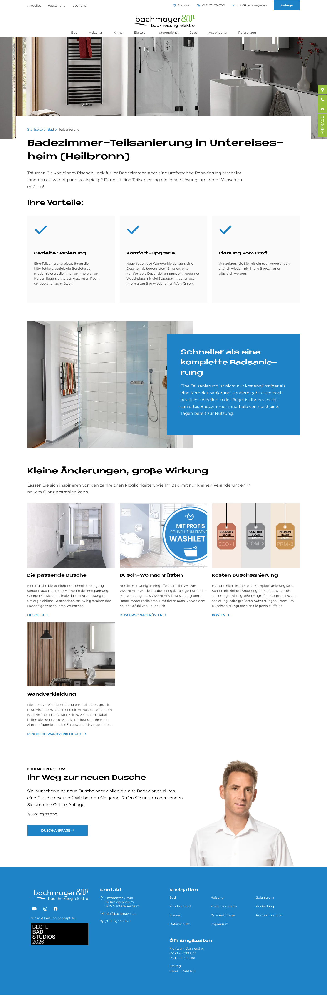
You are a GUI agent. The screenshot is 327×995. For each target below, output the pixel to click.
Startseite (35, 129)
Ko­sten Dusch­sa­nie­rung (245, 575)
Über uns (79, 5)
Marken (175, 915)
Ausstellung (57, 5)
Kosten (218, 615)
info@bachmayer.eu (249, 5)
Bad (74, 32)
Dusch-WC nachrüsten (141, 615)
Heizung (95, 32)
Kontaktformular (269, 915)
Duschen (35, 615)
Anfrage (287, 5)
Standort (182, 5)
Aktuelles (34, 5)
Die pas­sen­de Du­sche (57, 575)
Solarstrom (265, 897)
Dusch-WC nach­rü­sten (151, 575)
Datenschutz (179, 924)
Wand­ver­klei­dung (51, 694)
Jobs (193, 32)
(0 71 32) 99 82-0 (211, 5)
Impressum (220, 924)
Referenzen (247, 32)
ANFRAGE (322, 125)
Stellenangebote (224, 906)
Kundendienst (168, 32)
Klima (118, 32)
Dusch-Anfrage (55, 830)
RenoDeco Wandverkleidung (54, 734)
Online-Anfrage (223, 915)
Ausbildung (218, 32)
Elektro (139, 32)
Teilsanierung (69, 129)
